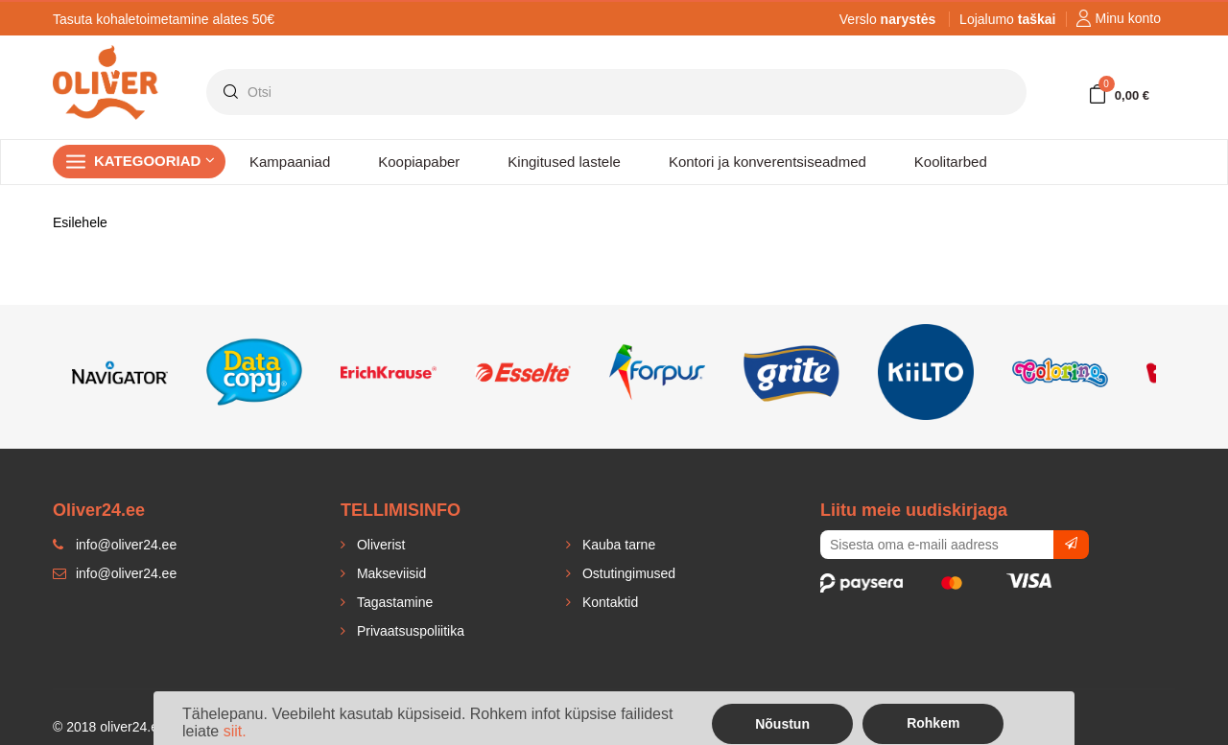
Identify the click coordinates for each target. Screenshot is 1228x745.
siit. (235, 731)
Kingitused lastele (564, 161)
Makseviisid (389, 573)
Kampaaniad (289, 161)
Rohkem (933, 723)
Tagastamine (393, 602)
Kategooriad (154, 160)
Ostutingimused (627, 573)
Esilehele (80, 222)
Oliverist (379, 544)
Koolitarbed (950, 161)
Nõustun (782, 724)
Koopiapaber (419, 161)
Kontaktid (608, 602)
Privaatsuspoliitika (408, 631)
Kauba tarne (617, 544)
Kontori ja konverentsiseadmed (767, 161)
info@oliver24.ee (115, 573)
